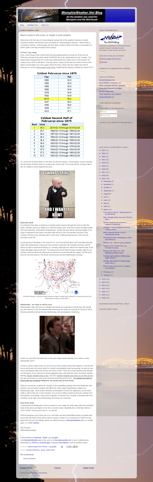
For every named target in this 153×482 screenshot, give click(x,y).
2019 (104, 166)
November (108, 184)
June (106, 200)
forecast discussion (33, 450)
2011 (104, 288)
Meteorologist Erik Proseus (111, 59)
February (107, 272)
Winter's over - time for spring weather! (117, 243)
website (36, 423)
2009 (104, 295)
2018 (104, 169)
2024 (104, 150)
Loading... (102, 71)
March (106, 209)
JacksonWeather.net (106, 97)
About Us (45, 25)
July (105, 197)
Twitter (44, 438)
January (107, 275)
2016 (104, 175)
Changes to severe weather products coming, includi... (116, 228)
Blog (22, 25)
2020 (104, 163)
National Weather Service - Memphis (112, 85)
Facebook (37, 438)
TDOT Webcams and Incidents (110, 94)
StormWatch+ (64, 443)
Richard (104, 62)
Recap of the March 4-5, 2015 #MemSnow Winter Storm (114, 252)
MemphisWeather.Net (107, 80)
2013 (104, 282)
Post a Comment (29, 458)
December (108, 181)
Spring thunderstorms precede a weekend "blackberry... (114, 223)
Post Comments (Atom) (38, 473)
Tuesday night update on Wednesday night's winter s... (116, 257)
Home (58, 468)
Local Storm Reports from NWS (110, 88)
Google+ (55, 438)
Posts (104, 112)
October (107, 187)
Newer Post (26, 468)
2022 (104, 156)
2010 (104, 292)
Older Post (88, 468)
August (106, 194)
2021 (104, 160)
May (105, 203)
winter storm (50, 450)
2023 (104, 153)
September (108, 191)
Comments (105, 115)
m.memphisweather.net (62, 440)
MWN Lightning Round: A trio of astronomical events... (114, 233)
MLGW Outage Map (106, 91)
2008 (104, 298)
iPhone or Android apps (41, 443)
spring (43, 450)
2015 (104, 178)
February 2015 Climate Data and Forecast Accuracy (115, 247)
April (105, 206)
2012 (104, 285)
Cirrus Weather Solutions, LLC (110, 83)
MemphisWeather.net (75, 420)
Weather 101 (32, 25)
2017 (104, 172)
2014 (104, 279)
